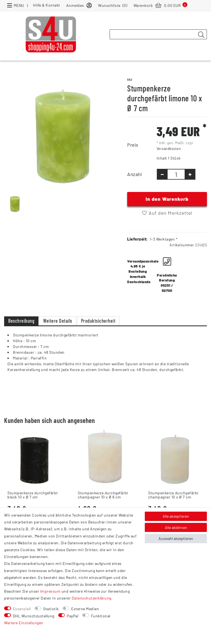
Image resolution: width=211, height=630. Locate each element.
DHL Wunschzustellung (33, 616)
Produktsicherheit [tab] (98, 321)
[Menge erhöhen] (190, 174)
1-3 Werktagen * (164, 239)
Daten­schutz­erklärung (91, 598)
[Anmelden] (79, 5)
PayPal (72, 616)
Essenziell (22, 608)
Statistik (51, 608)
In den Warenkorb (167, 199)
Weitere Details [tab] (57, 321)
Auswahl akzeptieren (176, 538)
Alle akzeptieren (176, 516)
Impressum (50, 591)
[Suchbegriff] (158, 34)
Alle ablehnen (176, 527)
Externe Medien (85, 608)
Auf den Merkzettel (167, 213)
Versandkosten (169, 148)
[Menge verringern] (162, 174)
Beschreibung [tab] (21, 321)
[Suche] (201, 35)
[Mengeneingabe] (176, 174)
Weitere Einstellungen (23, 622)
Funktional (100, 616)
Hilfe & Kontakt (46, 5)
